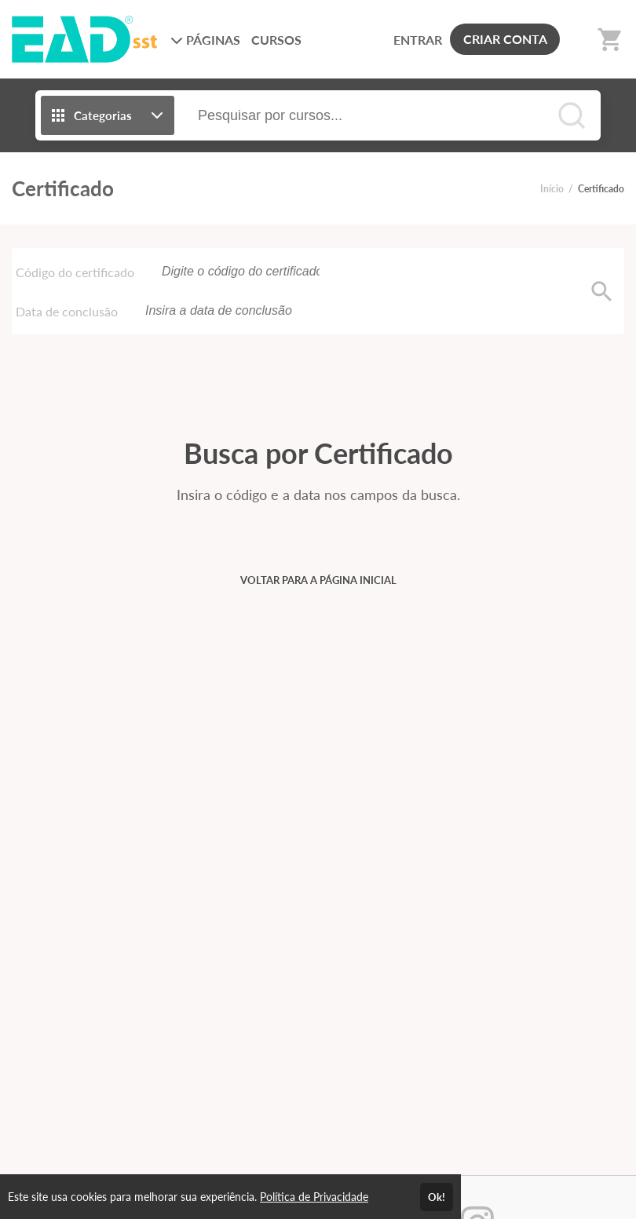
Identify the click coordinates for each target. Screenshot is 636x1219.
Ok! (436, 1197)
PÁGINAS (205, 39)
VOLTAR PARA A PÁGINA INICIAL (318, 580)
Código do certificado (75, 272)
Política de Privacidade (314, 1196)
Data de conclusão (67, 311)
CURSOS (276, 39)
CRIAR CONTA (505, 38)
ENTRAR (417, 39)
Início (552, 189)
